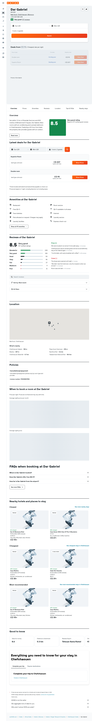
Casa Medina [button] (14, 571)
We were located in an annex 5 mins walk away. (68, 246)
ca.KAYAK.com (13, 717)
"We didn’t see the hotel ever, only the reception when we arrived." (68, 265)
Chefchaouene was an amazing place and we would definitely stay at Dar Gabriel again (69, 249)
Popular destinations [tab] (33, 666)
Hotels (21, 717)
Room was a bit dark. (60, 268)
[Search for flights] (3, 9)
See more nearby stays (82, 507)
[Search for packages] (3, 21)
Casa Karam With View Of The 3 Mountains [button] (63, 532)
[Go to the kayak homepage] (13, 3)
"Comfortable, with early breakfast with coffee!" (68, 253)
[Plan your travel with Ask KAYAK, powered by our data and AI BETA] (3, 26)
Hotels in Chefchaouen (20, 678)
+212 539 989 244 (17, 17)
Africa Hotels (28, 717)
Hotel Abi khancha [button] (56, 571)
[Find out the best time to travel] (3, 38)
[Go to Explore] (3, 30)
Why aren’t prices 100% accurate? (50, 707)
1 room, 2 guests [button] (17, 31)
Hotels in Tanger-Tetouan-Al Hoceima (55, 717)
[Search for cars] (3, 17)
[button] (3, 3)
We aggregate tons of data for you (50, 703)
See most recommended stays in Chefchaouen (74, 584)
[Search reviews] (51, 277)
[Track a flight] (3, 34)
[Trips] (3, 48)
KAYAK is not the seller (50, 700)
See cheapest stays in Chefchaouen (78, 546)
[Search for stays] (3, 13)
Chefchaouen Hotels (73, 717)
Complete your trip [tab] (18, 666)
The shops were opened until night (64, 261)
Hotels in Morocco (38, 717)
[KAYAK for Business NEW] (3, 42)
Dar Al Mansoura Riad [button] (17, 532)
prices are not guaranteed (47, 694)
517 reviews (26, 19)
